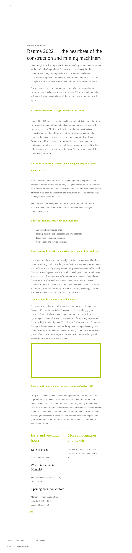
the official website (79, 449)
